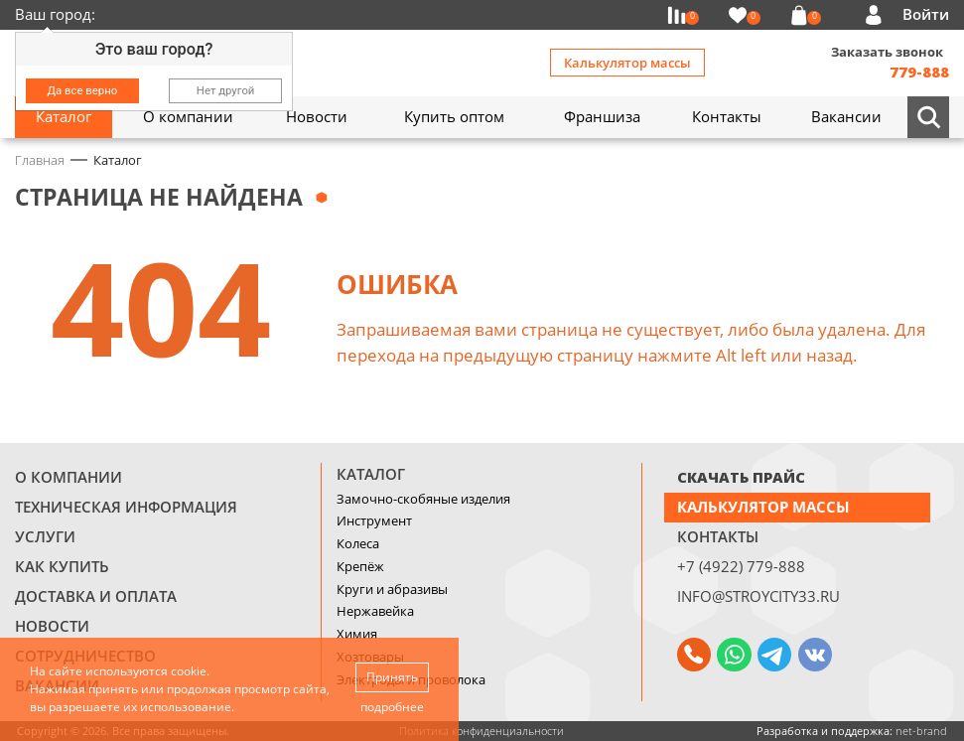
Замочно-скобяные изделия (423, 499)
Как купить (62, 566)
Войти (925, 14)
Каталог (371, 474)
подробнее (392, 706)
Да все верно (83, 90)
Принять (392, 676)
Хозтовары (370, 657)
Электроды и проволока (411, 679)
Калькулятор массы (627, 63)
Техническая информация (126, 507)
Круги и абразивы (392, 589)
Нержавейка (375, 611)
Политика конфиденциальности (481, 730)
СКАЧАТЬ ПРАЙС (741, 477)
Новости (52, 626)
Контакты (717, 536)
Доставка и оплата (96, 596)
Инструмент (374, 520)
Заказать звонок (887, 52)
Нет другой (226, 90)
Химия (357, 634)
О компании (68, 477)
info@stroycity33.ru (758, 596)
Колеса (358, 543)
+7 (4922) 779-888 (741, 566)
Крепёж (360, 566)
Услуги (45, 536)
